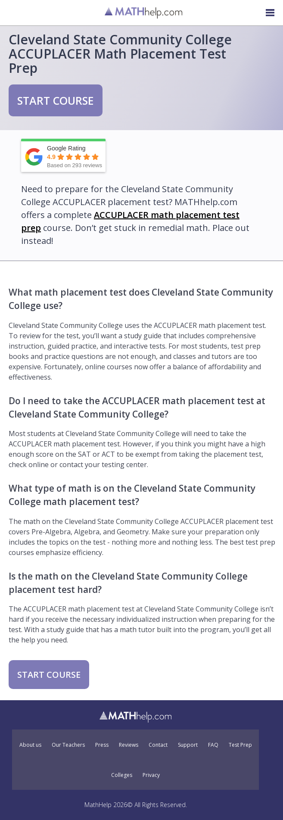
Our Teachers (68, 745)
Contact (158, 745)
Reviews (128, 745)
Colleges (121, 775)
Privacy (151, 775)
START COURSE (55, 100)
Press (102, 745)
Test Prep (240, 745)
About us (30, 745)
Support (188, 745)
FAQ (213, 745)
